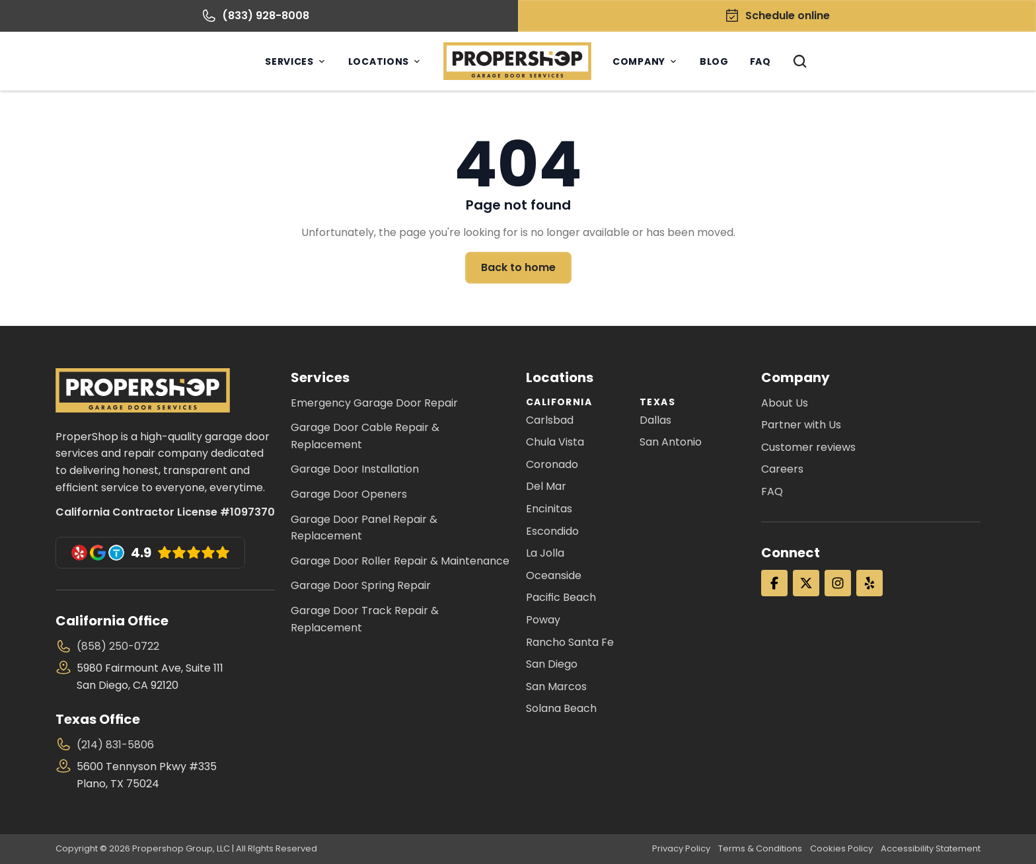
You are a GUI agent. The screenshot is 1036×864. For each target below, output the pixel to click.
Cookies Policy (841, 848)
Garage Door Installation (355, 469)
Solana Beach (561, 708)
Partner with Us (801, 424)
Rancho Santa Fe (570, 642)
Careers (782, 469)
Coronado (552, 464)
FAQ (772, 491)
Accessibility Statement (930, 848)
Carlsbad (550, 420)
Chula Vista (555, 442)
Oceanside (553, 575)
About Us (784, 403)
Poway (543, 619)
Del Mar (546, 486)
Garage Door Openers (349, 494)
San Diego (551, 664)
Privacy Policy (681, 848)
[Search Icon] (800, 61)
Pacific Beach (561, 597)
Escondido (552, 531)
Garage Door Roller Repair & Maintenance (400, 561)
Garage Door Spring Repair (361, 585)
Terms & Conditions (760, 848)
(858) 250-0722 (118, 646)
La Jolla (545, 553)
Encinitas (549, 508)
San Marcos (556, 686)
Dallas (655, 420)
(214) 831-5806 (115, 744)
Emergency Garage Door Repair (374, 403)
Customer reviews (808, 447)
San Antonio (671, 442)
